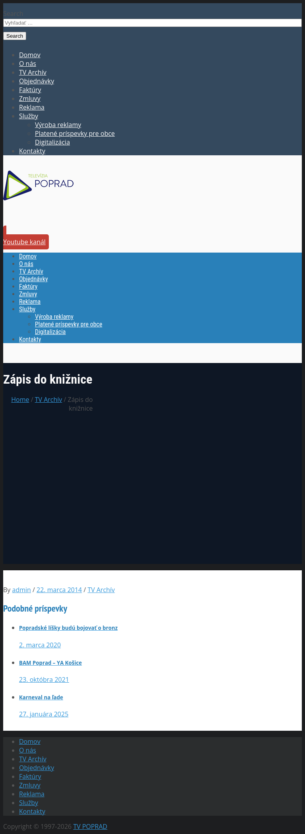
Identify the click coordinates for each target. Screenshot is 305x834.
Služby (28, 116)
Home (20, 399)
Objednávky (36, 81)
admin (21, 589)
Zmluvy (30, 98)
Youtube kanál (24, 241)
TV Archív (32, 72)
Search (13, 13)
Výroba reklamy (58, 124)
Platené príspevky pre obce (75, 133)
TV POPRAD (90, 826)
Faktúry (30, 89)
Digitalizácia (52, 142)
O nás (27, 63)
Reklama (31, 107)
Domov (30, 54)
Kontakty (32, 151)
